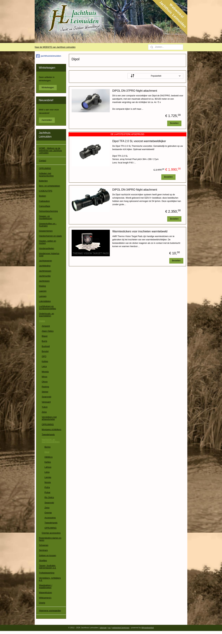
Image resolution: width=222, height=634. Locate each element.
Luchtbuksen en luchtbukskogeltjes (47, 307)
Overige (48, 512)
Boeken (42, 196)
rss (109, 628)
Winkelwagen (48, 87)
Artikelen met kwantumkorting (46, 174)
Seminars (43, 550)
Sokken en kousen (47, 555)
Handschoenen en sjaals (50, 236)
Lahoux (48, 467)
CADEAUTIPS (45, 191)
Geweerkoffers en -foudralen (48, 224)
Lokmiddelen (45, 301)
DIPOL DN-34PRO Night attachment (134, 189)
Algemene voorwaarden (50, 610)
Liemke (48, 477)
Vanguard (46, 402)
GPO (44, 356)
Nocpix (48, 482)
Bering (48, 447)
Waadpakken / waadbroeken (45, 586)
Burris (44, 341)
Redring (45, 387)
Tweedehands (48, 434)
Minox (44, 376)
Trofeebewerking (46, 573)
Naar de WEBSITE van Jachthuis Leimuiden (55, 47)
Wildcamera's (45, 598)
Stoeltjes (43, 560)
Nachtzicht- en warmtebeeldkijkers (51, 440)
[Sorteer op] (155, 75)
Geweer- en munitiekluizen (45, 217)
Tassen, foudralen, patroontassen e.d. (47, 566)
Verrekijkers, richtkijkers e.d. (50, 579)
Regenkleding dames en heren (50, 539)
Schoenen (43, 545)
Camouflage (44, 206)
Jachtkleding (45, 266)
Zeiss (44, 412)
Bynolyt (45, 351)
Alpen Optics (48, 331)
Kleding (42, 286)
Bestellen (174, 123)
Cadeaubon (44, 201)
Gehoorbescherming (48, 211)
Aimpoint (46, 326)
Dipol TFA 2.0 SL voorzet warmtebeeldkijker (139, 141)
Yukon (45, 407)
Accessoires (50, 518)
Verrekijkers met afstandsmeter (49, 418)
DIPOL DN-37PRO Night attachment (134, 90)
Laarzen (42, 291)
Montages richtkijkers (51, 429)
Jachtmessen (45, 271)
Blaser (45, 336)
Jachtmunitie (45, 276)
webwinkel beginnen (120, 628)
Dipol (47, 452)
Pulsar (47, 492)
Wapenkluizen (45, 592)
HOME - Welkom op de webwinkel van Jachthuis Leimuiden (50, 150)
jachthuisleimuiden (48, 56)
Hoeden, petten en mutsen (47, 242)
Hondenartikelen (46, 248)
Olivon (45, 382)
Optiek (42, 321)
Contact (42, 160)
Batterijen (43, 181)
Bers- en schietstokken (49, 186)
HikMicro (49, 457)
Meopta (45, 371)
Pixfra (47, 487)
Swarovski (46, 397)
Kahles (45, 361)
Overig (42, 603)
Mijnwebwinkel (148, 628)
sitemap (103, 628)
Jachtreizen (44, 281)
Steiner (45, 392)
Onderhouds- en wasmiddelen (46, 314)
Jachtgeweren (45, 261)
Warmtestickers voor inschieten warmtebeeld (139, 231)
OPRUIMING (45, 168)
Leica (44, 366)
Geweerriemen (46, 231)
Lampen (42, 296)
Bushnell (46, 346)
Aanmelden (47, 120)
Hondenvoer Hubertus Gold (49, 254)
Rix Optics (49, 497)
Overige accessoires (51, 533)
